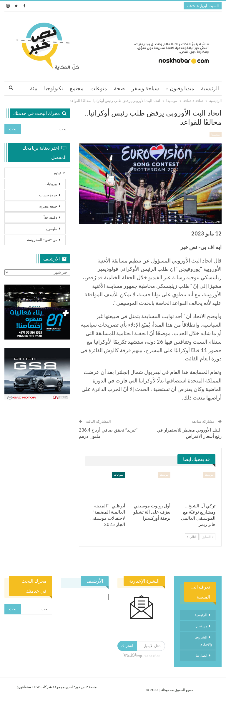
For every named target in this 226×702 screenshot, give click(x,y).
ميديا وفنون (182, 88)
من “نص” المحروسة (42, 240)
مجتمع (77, 88)
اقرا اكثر (54, 88)
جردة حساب (48, 195)
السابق (207, 537)
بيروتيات (51, 184)
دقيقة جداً (50, 217)
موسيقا (215, 134)
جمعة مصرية (48, 206)
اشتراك (127, 645)
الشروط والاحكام (203, 640)
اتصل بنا (201, 655)
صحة (119, 88)
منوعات (98, 88)
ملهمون (51, 228)
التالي (192, 537)
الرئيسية (210, 88)
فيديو (58, 173)
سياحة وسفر (145, 88)
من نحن (201, 626)
